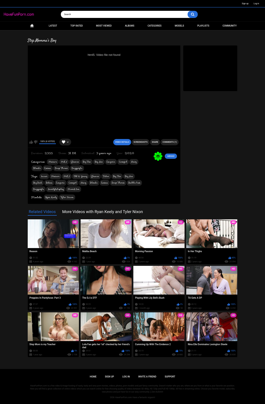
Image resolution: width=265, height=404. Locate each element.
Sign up (245, 3)
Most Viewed (104, 25)
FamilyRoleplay (56, 189)
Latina (48, 168)
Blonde (37, 168)
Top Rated (76, 25)
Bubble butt (134, 182)
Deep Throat (61, 168)
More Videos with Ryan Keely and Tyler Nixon (102, 211)
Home (32, 25)
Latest (53, 25)
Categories (154, 25)
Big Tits (87, 161)
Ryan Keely (51, 197)
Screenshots (141, 142)
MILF (64, 161)
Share (155, 142)
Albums (129, 25)
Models (179, 25)
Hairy (134, 161)
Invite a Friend (147, 376)
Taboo (106, 176)
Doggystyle (77, 168)
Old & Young (80, 176)
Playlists (203, 25)
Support (170, 376)
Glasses (75, 161)
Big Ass (99, 161)
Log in (256, 3)
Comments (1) (169, 142)
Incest (44, 176)
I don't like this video (35, 142)
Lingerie (111, 161)
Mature (53, 161)
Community (230, 25)
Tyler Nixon (67, 197)
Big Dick (37, 182)
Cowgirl (123, 161)
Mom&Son (73, 189)
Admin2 (170, 156)
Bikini (49, 182)
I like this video (31, 142)
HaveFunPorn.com (123, 397)
